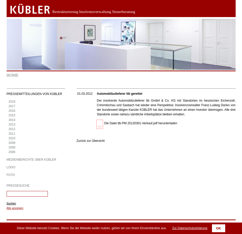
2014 (12, 120)
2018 (12, 101)
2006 (12, 152)
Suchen (11, 203)
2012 (12, 129)
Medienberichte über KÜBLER (31, 159)
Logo (11, 167)
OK (218, 228)
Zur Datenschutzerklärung (189, 228)
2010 (12, 138)
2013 (12, 124)
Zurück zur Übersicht (91, 141)
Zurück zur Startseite (26, 9)
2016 (12, 111)
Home (13, 75)
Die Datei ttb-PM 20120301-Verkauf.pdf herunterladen (140, 123)
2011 (12, 133)
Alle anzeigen (15, 208)
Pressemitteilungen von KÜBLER (34, 94)
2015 (12, 115)
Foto (11, 175)
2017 (12, 106)
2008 (12, 147)
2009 (12, 143)
